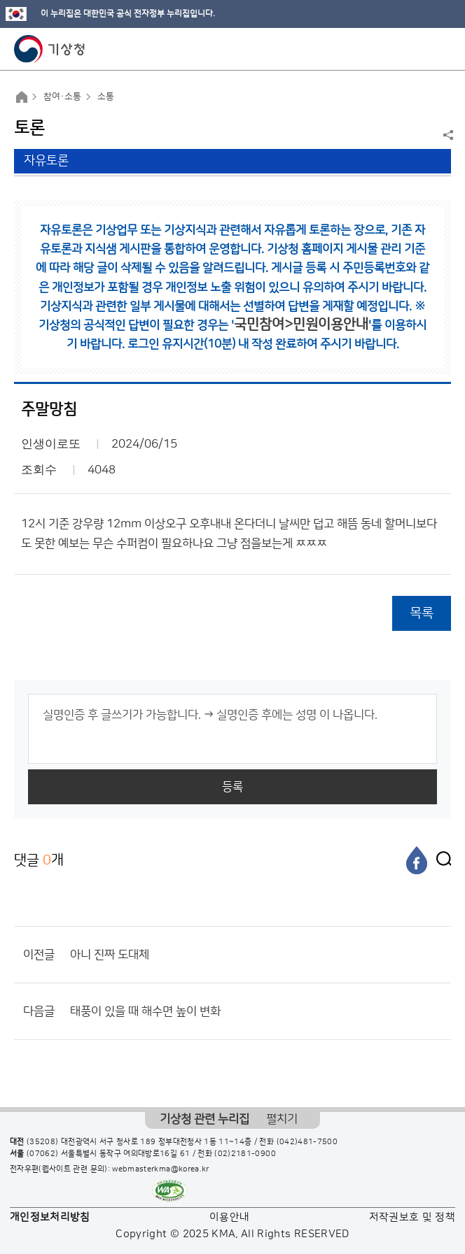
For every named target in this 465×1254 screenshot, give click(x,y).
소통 (105, 96)
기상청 (49, 49)
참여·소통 (62, 96)
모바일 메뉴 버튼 (442, 49)
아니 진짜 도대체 (109, 954)
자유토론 (46, 161)
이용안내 (229, 1217)
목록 (421, 613)
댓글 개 (39, 860)
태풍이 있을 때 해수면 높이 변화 (145, 1011)
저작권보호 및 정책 (412, 1217)
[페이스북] (416, 860)
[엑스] (440, 860)
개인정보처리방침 (50, 1217)
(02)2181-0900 (245, 1154)
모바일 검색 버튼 (419, 49)
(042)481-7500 (307, 1142)
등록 (232, 787)
